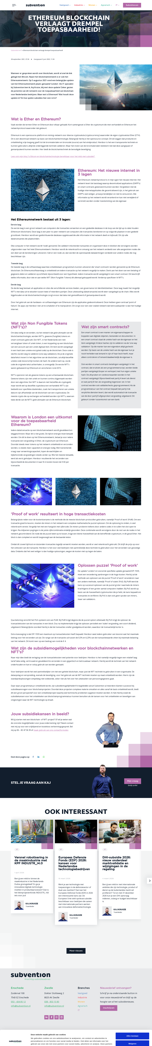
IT (116, 5)
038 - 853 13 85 (51, 1001)
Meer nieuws (76, 951)
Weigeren (132, 1029)
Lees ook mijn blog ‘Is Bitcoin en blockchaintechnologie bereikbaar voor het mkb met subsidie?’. (53, 156)
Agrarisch (105, 5)
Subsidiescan (132, 5)
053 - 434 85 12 (18, 1001)
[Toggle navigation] (14, 5)
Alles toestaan (132, 1021)
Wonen (91, 5)
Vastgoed (64, 5)
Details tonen (36, 1041)
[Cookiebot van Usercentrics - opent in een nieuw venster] (15, 1041)
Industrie (78, 5)
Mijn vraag (132, 781)
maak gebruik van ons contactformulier (51, 730)
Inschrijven (108, 1008)
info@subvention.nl (20, 1005)
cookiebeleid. (88, 1035)
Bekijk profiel (132, 785)
